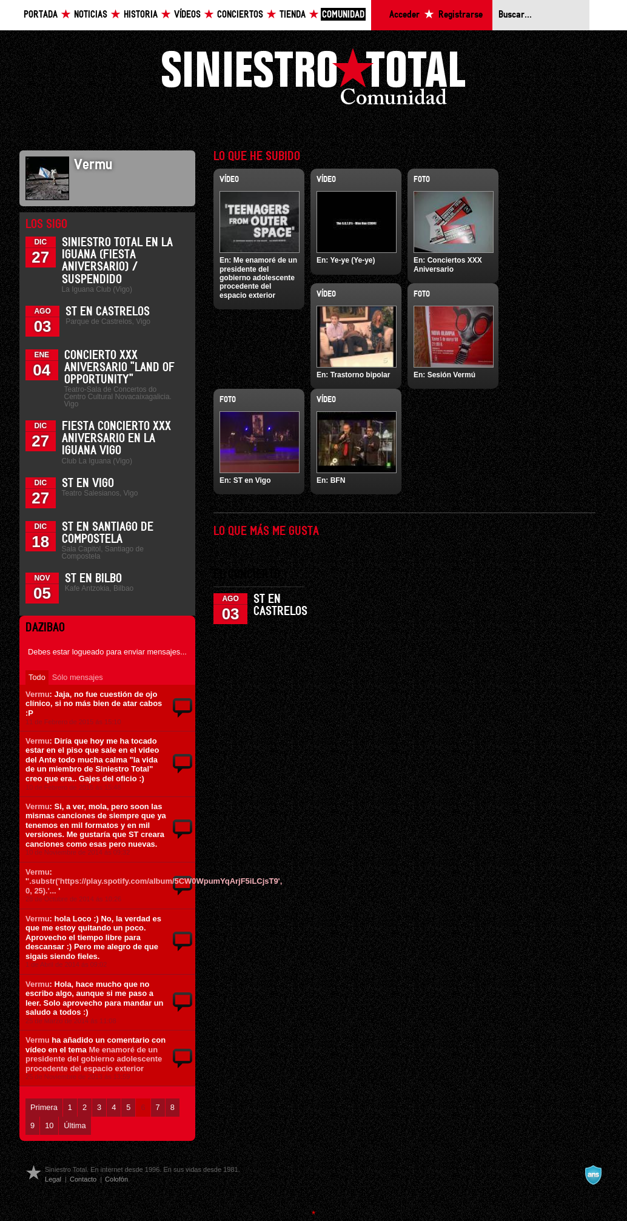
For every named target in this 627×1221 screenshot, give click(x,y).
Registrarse (460, 14)
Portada (41, 14)
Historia (141, 14)
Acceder (404, 14)
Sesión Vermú (451, 375)
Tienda (293, 14)
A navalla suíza (593, 1175)
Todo (37, 677)
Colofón (116, 1179)
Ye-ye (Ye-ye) (352, 260)
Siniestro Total (313, 80)
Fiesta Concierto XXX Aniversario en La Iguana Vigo (116, 438)
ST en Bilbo (93, 578)
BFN (338, 480)
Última (75, 1125)
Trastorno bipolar (360, 375)
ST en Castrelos (107, 311)
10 (49, 1125)
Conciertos (240, 14)
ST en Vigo (88, 483)
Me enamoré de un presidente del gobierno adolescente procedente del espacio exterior (93, 1059)
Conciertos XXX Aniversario (448, 264)
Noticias (90, 14)
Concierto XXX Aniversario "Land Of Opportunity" (119, 367)
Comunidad (343, 14)
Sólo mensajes (77, 677)
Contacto (83, 1179)
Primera (44, 1107)
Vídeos (187, 14)
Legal (53, 1179)
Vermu (37, 694)
